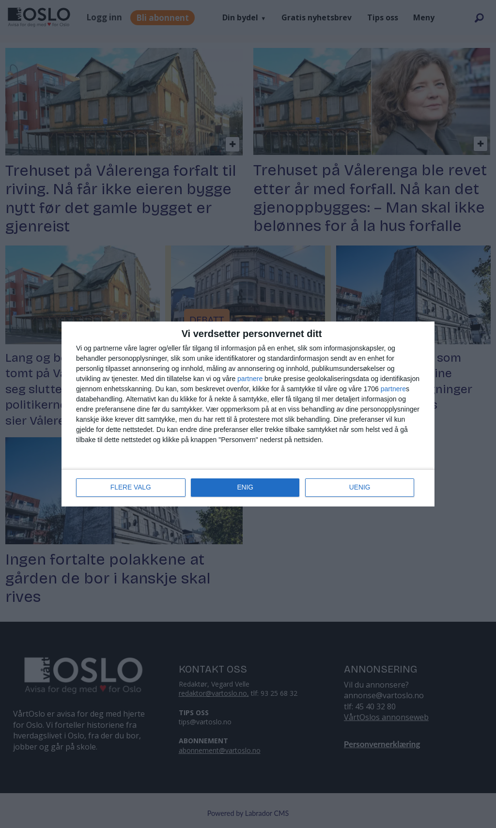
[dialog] (248, 414)
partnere (250, 378)
